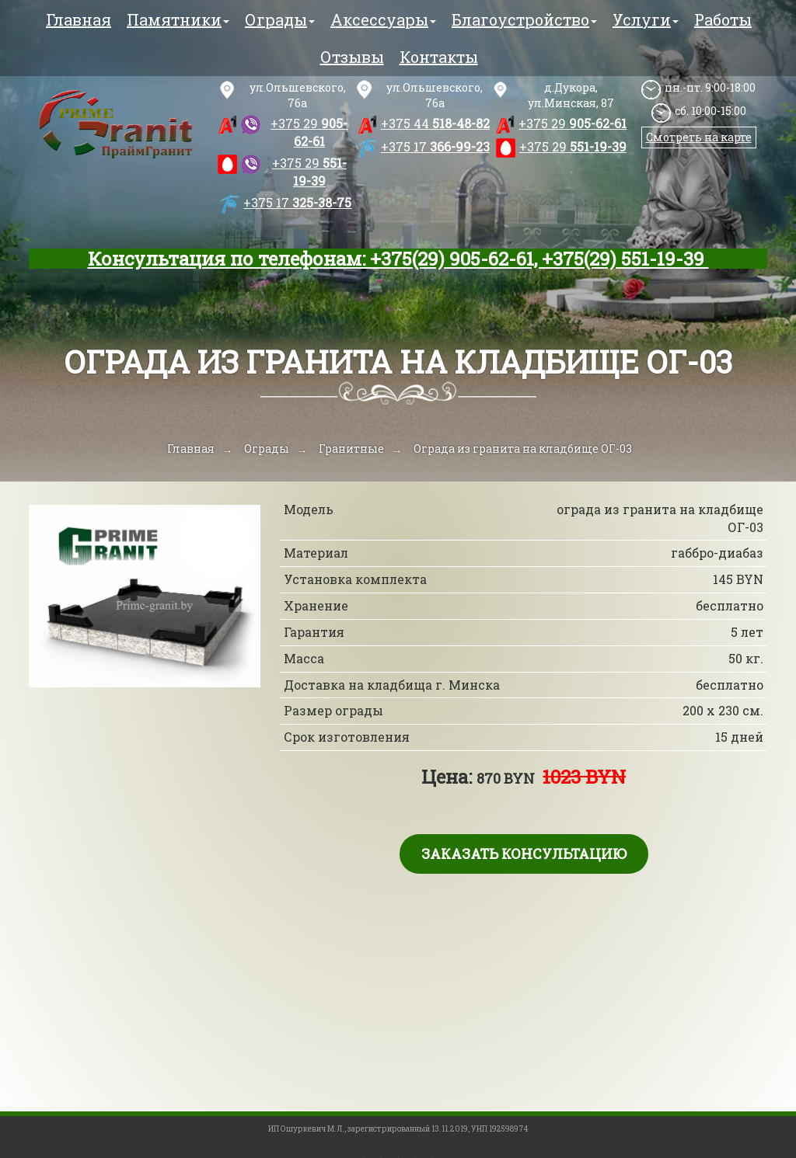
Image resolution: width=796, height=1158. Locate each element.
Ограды (280, 19)
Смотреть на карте (699, 137)
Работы (723, 19)
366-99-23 (435, 146)
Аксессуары (383, 19)
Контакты (439, 57)
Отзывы (352, 57)
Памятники (178, 19)
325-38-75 (297, 202)
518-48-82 (435, 123)
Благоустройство (524, 19)
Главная (78, 19)
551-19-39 (309, 172)
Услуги (646, 19)
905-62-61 (309, 132)
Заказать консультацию (524, 853)
